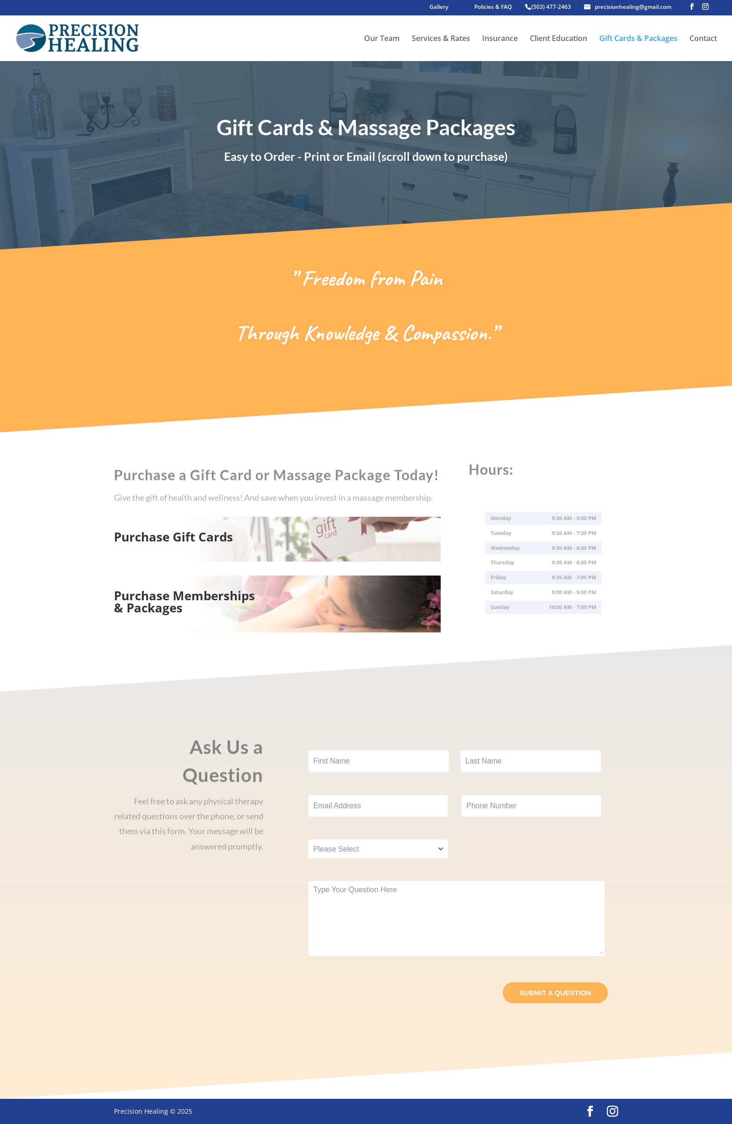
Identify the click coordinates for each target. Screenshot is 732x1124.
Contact (703, 39)
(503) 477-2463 (551, 7)
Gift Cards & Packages (638, 39)
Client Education (558, 39)
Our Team (382, 39)
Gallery (438, 7)
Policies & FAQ (493, 7)
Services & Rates (441, 39)
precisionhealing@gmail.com (633, 7)
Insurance (500, 39)
